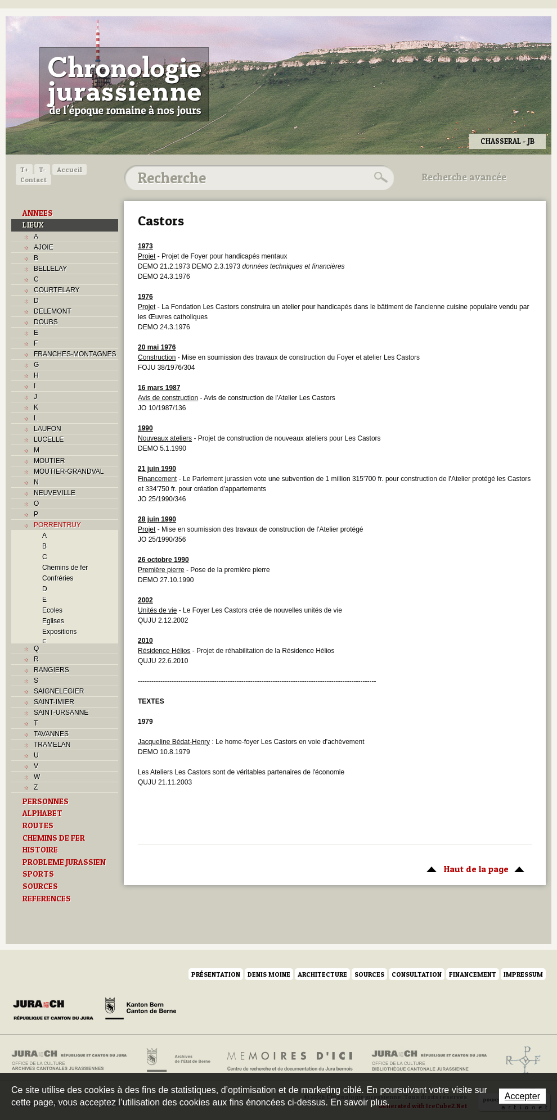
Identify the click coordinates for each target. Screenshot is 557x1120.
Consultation (417, 974)
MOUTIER (49, 461)
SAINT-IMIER (54, 702)
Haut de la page (473, 868)
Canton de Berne (140, 1010)
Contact (33, 179)
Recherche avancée (464, 177)
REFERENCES (47, 899)
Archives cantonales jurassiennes (73, 1060)
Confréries (57, 578)
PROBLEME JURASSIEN (64, 862)
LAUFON (47, 429)
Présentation (215, 974)
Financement (472, 974)
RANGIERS (51, 670)
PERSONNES (46, 801)
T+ (24, 169)
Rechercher (379, 178)
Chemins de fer (65, 568)
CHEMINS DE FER (54, 838)
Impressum (523, 974)
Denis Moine (269, 974)
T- (42, 169)
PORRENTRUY (57, 525)
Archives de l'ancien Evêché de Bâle (519, 1060)
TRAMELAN (52, 745)
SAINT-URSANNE (61, 713)
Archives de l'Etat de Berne (177, 1060)
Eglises (53, 621)
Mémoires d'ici (290, 1060)
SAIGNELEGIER (59, 691)
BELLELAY (50, 269)
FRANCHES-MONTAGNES (75, 354)
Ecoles (52, 610)
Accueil (69, 169)
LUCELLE (49, 439)
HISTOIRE (40, 850)
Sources (369, 974)
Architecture (322, 974)
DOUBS (46, 322)
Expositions (59, 632)
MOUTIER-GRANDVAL (69, 471)
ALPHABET (42, 813)
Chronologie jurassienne (124, 84)
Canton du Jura (56, 1010)
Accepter (522, 1096)
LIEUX (33, 225)
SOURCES (40, 886)
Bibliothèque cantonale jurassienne (429, 1060)
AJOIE (43, 247)
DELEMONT (52, 311)
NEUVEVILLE (54, 493)
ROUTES (38, 825)
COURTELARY (57, 290)
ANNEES (38, 213)
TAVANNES (51, 734)
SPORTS (38, 874)
